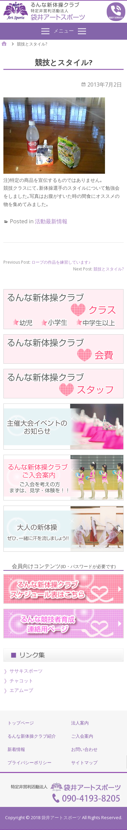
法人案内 (80, 723)
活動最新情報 (51, 221)
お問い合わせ (84, 749)
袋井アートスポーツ (61, 817)
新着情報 (16, 749)
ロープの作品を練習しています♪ (60, 262)
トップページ (20, 723)
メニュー (64, 30)
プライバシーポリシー (29, 762)
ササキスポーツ (26, 670)
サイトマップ (84, 762)
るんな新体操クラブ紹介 (31, 736)
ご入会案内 (82, 736)
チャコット (21, 680)
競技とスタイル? (108, 269)
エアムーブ (21, 690)
